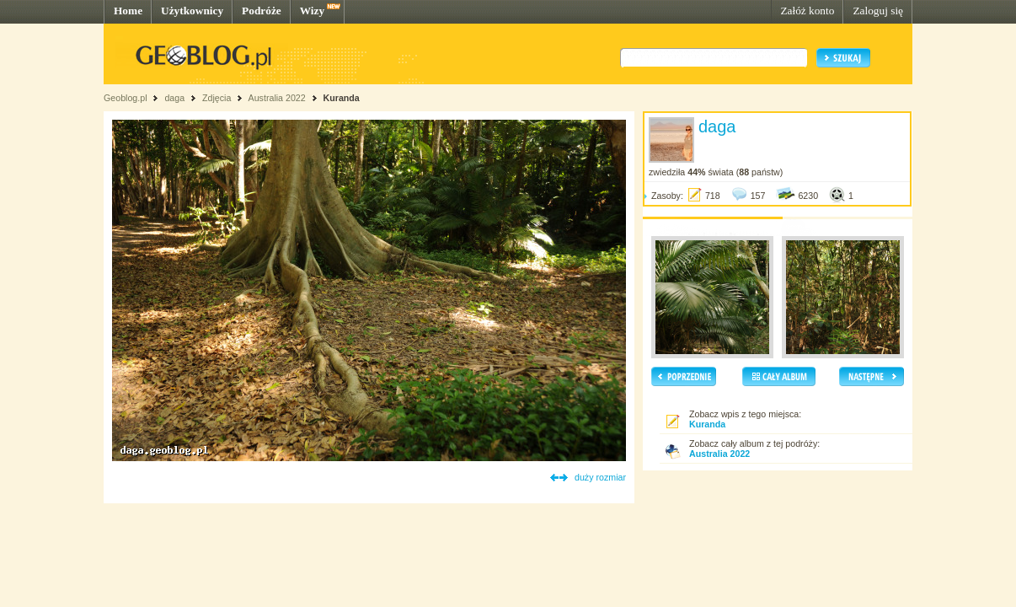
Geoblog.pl (125, 98)
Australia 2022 (277, 98)
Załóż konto (807, 10)
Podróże (261, 10)
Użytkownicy (192, 10)
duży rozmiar (600, 477)
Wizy (312, 10)
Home (128, 10)
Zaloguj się (878, 10)
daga (174, 98)
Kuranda (342, 98)
